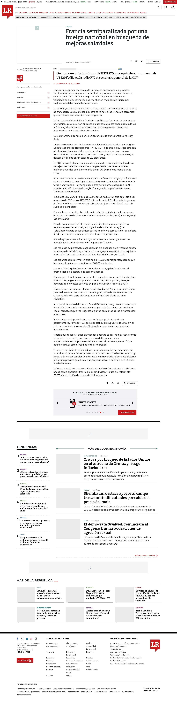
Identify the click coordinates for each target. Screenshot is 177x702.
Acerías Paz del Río (137, 17)
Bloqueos (108, 17)
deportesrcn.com (24, 695)
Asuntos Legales (52, 646)
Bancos (23, 469)
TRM (87, 17)
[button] (56, 403)
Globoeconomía (92, 661)
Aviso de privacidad (118, 652)
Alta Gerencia (71, 643)
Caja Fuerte (71, 646)
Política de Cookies (118, 661)
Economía (90, 652)
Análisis (89, 643)
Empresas (50, 658)
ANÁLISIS (91, 13)
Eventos (89, 658)
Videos (69, 676)
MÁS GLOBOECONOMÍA (145, 555)
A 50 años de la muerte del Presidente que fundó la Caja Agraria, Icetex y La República (34, 490)
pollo (74, 17)
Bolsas (23, 454)
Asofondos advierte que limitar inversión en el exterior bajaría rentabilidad (98, 614)
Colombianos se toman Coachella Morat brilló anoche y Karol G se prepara (48, 614)
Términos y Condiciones (119, 655)
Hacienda (24, 484)
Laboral (89, 608)
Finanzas (49, 661)
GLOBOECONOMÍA (63, 13)
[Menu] (17, 12)
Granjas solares (121, 17)
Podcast (49, 670)
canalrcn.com (73, 692)
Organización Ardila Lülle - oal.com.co (151, 689)
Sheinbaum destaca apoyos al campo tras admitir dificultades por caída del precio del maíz (117, 497)
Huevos (67, 17)
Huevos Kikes (45, 17)
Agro (22, 535)
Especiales (70, 658)
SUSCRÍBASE (170, 2)
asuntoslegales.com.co (26, 689)
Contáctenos (115, 649)
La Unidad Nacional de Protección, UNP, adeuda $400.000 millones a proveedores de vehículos (147, 596)
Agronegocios (52, 643)
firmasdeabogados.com (85, 689)
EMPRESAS (43, 13)
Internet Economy (53, 667)
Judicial (138, 588)
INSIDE (143, 13)
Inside (88, 664)
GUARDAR (153, 61)
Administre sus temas (27, 116)
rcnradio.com (86, 692)
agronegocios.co (44, 689)
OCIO (52, 13)
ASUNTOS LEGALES (104, 13)
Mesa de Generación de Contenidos (124, 643)
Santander (57, 17)
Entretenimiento (44, 608)
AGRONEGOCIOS (79, 13)
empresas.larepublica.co (64, 689)
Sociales (49, 676)
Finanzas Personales (74, 661)
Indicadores (51, 664)
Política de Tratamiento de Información (125, 658)
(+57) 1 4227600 (23, 652)
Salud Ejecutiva (92, 670)
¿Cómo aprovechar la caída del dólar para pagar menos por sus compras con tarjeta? (34, 459)
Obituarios (70, 667)
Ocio (88, 667)
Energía (23, 501)
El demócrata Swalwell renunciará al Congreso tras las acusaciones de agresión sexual (116, 528)
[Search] (158, 7)
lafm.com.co (115, 692)
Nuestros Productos (118, 646)
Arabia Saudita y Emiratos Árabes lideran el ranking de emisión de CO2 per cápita (147, 614)
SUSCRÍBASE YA (127, 412)
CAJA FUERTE (120, 13)
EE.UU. (39, 588)
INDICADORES (133, 13)
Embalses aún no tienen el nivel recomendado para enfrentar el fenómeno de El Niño (34, 507)
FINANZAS (23, 13)
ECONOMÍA (33, 13)
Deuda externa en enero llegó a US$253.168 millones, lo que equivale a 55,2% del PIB (98, 594)
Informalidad (97, 17)
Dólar (81, 17)
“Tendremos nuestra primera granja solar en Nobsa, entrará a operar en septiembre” (35, 524)
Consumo (50, 652)
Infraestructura (72, 664)
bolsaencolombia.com (107, 689)
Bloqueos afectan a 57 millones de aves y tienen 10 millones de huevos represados (34, 541)
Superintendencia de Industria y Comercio (127, 664)
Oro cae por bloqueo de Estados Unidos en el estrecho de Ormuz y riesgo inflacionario (117, 463)
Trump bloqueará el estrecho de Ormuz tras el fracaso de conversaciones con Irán (49, 594)
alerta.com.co (127, 692)
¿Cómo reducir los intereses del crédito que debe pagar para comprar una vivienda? (34, 474)
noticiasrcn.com (101, 692)
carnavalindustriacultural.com (54, 692)
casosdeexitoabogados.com (28, 692)
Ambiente (139, 608)
